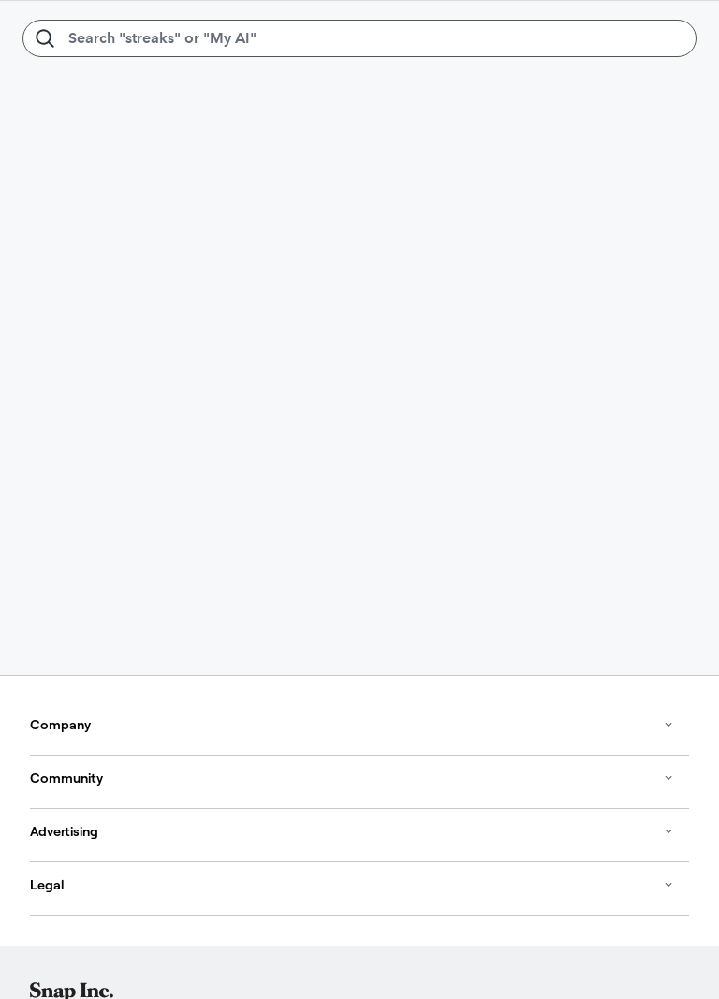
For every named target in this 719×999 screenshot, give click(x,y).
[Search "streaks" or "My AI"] (359, 38)
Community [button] (352, 778)
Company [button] (352, 724)
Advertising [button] (352, 831)
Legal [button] (352, 884)
